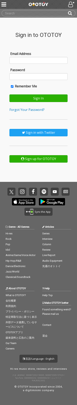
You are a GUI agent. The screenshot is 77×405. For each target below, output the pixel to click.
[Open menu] (71, 4)
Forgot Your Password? (27, 109)
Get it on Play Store (51, 202)
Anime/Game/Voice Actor (20, 255)
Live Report (48, 255)
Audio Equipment (52, 260)
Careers (10, 348)
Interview (47, 238)
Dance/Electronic (15, 266)
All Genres (23, 226)
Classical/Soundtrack (18, 276)
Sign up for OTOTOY (38, 159)
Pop (8, 244)
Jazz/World (12, 271)
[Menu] (4, 4)
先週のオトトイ (51, 266)
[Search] (71, 13)
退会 (45, 335)
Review (46, 249)
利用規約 (11, 306)
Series (46, 233)
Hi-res (9, 233)
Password (17, 70)
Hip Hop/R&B (13, 260)
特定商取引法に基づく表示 (21, 316)
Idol (8, 249)
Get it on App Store (24, 202)
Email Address (20, 54)
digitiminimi (33, 390)
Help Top (47, 295)
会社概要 (11, 300)
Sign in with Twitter (38, 132)
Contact (46, 324)
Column (46, 244)
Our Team (11, 343)
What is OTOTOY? (16, 295)
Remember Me (24, 86)
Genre (12, 226)
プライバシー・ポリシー (20, 311)
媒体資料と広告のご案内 (20, 337)
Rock (9, 238)
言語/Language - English (38, 358)
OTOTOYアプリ (14, 332)
